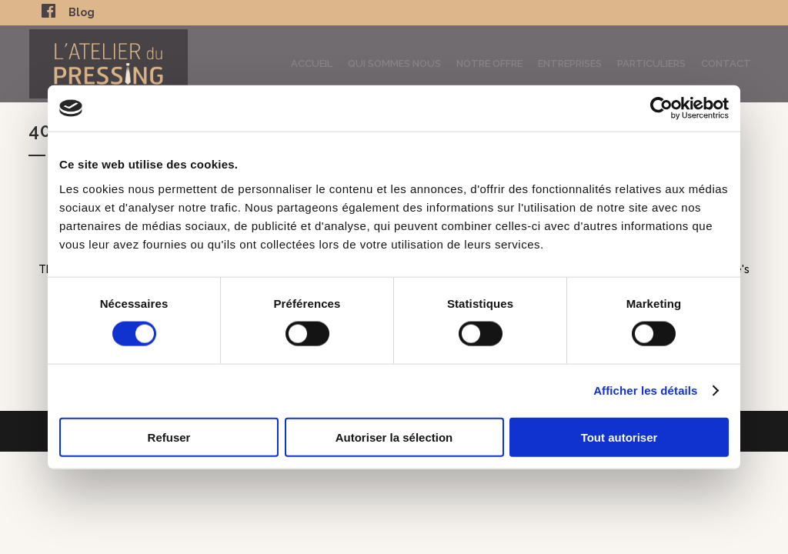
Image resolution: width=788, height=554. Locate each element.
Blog (81, 12)
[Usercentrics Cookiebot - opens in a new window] (661, 108)
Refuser (169, 436)
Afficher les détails (645, 390)
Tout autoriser (619, 436)
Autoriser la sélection (394, 436)
